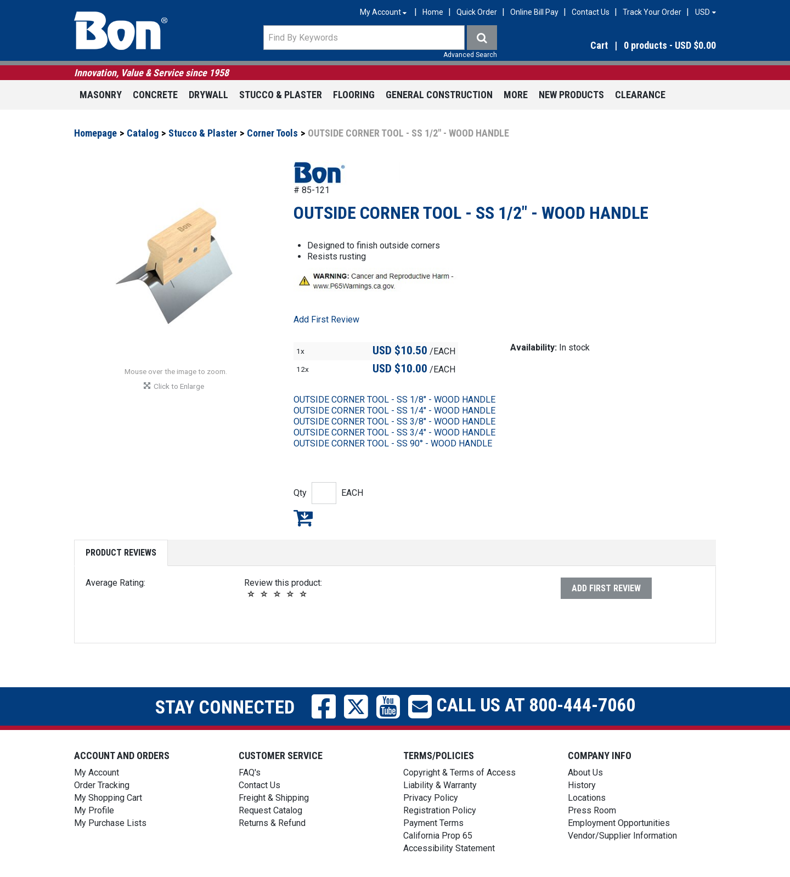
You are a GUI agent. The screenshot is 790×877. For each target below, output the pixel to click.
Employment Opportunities (619, 823)
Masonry (101, 94)
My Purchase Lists (110, 823)
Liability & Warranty (440, 785)
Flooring (354, 94)
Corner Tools (272, 133)
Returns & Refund (272, 823)
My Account (96, 772)
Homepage (95, 133)
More (516, 94)
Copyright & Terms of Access (459, 772)
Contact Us (591, 12)
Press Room (592, 810)
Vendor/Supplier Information (622, 835)
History (582, 785)
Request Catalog (270, 810)
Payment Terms (433, 823)
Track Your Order (652, 12)
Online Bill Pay (534, 12)
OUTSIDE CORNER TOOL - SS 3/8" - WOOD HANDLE (394, 421)
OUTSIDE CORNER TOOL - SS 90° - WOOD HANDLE (393, 443)
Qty (300, 493)
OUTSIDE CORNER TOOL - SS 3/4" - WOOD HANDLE (394, 432)
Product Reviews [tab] (121, 552)
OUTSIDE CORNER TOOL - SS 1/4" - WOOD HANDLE (394, 410)
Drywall (208, 94)
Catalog (143, 133)
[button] (619, 46)
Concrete (155, 94)
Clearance (640, 94)
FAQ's (250, 772)
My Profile (94, 810)
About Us (585, 772)
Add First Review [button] (326, 319)
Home (432, 12)
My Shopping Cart (108, 798)
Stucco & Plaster (280, 94)
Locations (587, 798)
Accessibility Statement (449, 848)
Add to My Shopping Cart (303, 518)
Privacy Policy (430, 798)
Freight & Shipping (274, 798)
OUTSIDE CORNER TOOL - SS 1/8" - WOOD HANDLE (394, 399)
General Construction (439, 94)
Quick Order (476, 12)
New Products (571, 94)
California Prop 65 (437, 835)
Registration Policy (439, 810)
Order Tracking (101, 785)
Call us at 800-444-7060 (533, 705)
